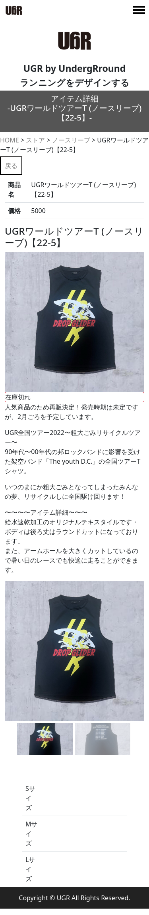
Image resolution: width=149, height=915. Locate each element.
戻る (11, 165)
